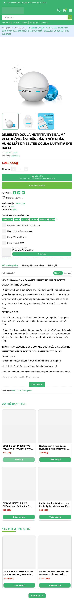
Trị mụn (16, 23)
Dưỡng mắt (27, 391)
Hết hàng (19, 459)
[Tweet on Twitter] (23, 192)
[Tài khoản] (58, 10)
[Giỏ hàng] (65, 10)
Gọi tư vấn (42, 254)
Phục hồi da (6, 23)
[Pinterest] (18, 192)
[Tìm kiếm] (70, 17)
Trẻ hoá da (34, 23)
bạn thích (14, 403)
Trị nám (24, 23)
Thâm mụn (44, 23)
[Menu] (70, 10)
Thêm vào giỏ (55, 459)
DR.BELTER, (16, 391)
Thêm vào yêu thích (12, 197)
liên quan (16, 529)
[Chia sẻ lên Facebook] (14, 192)
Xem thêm (37, 596)
